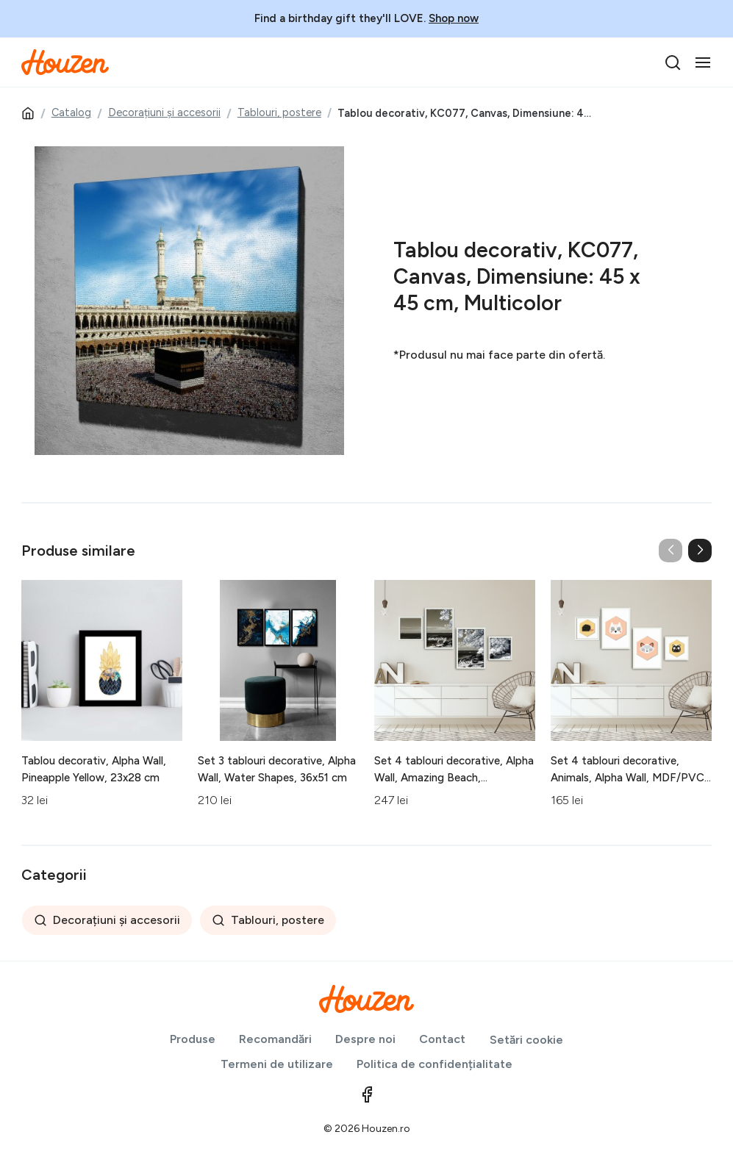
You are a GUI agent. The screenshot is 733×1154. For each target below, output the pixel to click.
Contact (442, 1039)
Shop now (454, 18)
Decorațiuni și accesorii (164, 112)
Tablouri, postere (279, 112)
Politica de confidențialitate (434, 1064)
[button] (700, 550)
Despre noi (365, 1039)
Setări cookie (526, 1040)
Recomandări (275, 1039)
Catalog (71, 112)
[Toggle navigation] (703, 62)
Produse (192, 1039)
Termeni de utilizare (277, 1064)
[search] (672, 62)
